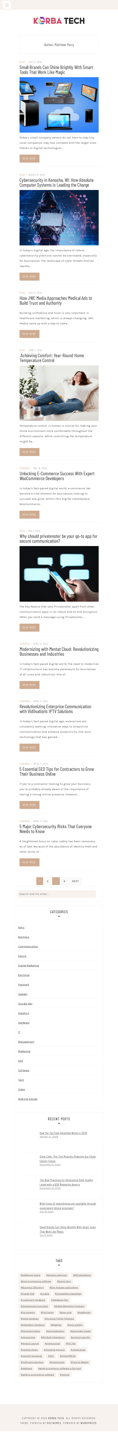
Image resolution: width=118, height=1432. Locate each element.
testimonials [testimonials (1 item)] (58, 1363)
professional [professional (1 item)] (53, 1344)
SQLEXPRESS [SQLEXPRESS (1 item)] (68, 1356)
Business (23, 937)
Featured (25, 469)
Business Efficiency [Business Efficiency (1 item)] (33, 1288)
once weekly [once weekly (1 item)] (76, 1325)
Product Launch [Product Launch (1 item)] (30, 1344)
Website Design (28, 1099)
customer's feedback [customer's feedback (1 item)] (33, 1300)
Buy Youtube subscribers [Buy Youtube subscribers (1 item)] (64, 1288)
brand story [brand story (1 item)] (65, 1282)
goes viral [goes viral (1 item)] (66, 1313)
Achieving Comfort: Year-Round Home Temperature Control (52, 358)
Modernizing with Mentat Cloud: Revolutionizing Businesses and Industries (59, 651)
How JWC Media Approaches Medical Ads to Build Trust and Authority (56, 301)
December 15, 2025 (50, 1165)
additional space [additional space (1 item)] (31, 1275)
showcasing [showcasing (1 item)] (78, 1350)
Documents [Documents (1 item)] (28, 1313)
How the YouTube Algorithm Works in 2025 (63, 1133)
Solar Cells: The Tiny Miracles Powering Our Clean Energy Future (68, 1159)
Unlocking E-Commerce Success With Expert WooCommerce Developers (57, 476)
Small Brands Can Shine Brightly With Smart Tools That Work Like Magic (56, 70)
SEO (20, 1061)
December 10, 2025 (50, 1189)
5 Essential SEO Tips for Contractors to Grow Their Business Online (57, 771)
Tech (22, 62)
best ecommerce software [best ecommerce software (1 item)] (36, 1282)
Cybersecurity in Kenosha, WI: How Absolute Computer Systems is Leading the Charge (57, 183)
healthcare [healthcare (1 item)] (85, 1313)
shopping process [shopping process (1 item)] (55, 1350)
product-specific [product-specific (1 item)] (81, 1338)
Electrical (24, 975)
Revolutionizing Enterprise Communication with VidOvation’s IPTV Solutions (55, 709)
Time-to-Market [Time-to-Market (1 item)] (80, 1363)
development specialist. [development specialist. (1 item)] (35, 1307)
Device (22, 956)
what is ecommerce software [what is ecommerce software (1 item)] (38, 1375)
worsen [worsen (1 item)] (66, 1375)
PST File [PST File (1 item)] (71, 1344)
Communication (28, 947)
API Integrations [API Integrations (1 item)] (83, 1275)
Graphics (23, 1014)
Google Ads (25, 1004)
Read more (29, 159)
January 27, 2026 (49, 1137)
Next (75, 881)
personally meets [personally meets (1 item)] (81, 1331)
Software (23, 1071)
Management (26, 1042)
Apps (21, 928)
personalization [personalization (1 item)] (56, 1331)
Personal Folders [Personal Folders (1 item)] (31, 1331)
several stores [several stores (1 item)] (30, 1350)
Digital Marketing (28, 966)
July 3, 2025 (46, 1236)
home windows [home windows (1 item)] (30, 1319)
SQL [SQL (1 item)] (52, 1356)
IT (19, 1033)
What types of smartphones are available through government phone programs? (68, 1207)
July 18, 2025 (47, 1212)
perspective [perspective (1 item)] (28, 1338)
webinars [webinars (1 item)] (27, 1369)
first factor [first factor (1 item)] (48, 1313)
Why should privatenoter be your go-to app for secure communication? (58, 539)
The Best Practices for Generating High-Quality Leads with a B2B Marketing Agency (66, 1183)
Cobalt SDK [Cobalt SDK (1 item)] (28, 1294)
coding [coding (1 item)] (45, 1294)
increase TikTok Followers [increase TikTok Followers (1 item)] (60, 1319)
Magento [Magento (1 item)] (57, 1325)
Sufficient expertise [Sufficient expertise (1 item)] (33, 1363)
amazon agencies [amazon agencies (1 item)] (57, 1275)
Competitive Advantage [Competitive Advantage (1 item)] (68, 1294)
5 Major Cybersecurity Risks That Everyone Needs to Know (56, 829)
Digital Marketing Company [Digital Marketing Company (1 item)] (70, 1307)
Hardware (24, 1023)
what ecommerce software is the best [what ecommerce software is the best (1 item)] (60, 1369)
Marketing (24, 1052)
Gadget (22, 994)
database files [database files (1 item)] (60, 1300)
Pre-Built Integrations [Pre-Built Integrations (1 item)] (54, 1338)
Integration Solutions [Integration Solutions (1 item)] (33, 1325)
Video (21, 1090)
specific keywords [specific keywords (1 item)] (32, 1356)
